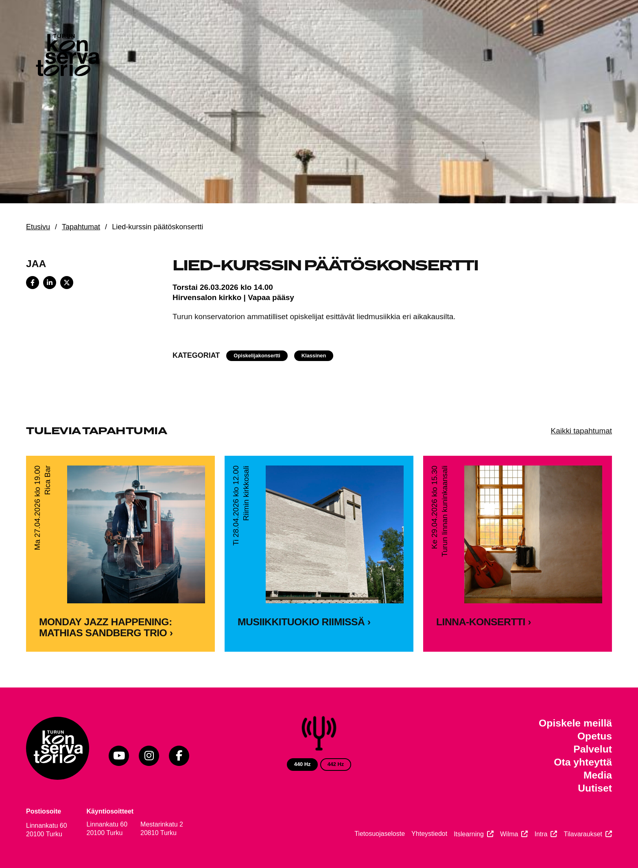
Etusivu (38, 227)
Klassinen (314, 355)
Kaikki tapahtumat (581, 430)
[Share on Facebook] (32, 282)
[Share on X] (66, 282)
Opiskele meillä (575, 723)
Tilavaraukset (583, 834)
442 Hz (336, 764)
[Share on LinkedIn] (49, 282)
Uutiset (595, 788)
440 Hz (302, 764)
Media (597, 775)
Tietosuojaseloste (379, 833)
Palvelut (592, 749)
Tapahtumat (81, 227)
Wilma (509, 834)
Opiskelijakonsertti (257, 355)
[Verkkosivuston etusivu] (66, 57)
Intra (540, 834)
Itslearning (469, 834)
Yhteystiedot (429, 833)
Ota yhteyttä (583, 762)
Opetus (594, 736)
